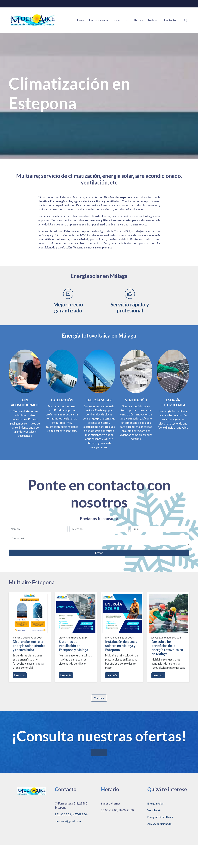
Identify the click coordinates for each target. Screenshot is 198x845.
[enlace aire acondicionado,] (62, 371)
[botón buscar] (185, 20)
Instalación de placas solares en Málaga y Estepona (121, 645)
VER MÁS (99, 753)
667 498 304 (80, 814)
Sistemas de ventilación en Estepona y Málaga (73, 645)
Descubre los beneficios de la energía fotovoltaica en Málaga (167, 647)
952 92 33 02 (63, 814)
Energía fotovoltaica (160, 817)
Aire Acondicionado (159, 824)
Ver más (99, 698)
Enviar (99, 552)
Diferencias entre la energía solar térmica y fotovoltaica (29, 645)
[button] (120, 20)
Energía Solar (155, 803)
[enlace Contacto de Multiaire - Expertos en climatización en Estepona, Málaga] (99, 371)
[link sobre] (30, 791)
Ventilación (154, 810)
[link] (32, 20)
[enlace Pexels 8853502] (173, 371)
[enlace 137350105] (136, 371)
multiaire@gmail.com (68, 821)
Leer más (19, 675)
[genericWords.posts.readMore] (29, 613)
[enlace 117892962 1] (25, 371)
